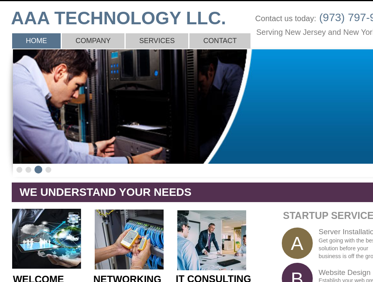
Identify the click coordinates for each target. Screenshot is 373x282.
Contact (220, 41)
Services (157, 41)
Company (93, 41)
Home (36, 41)
